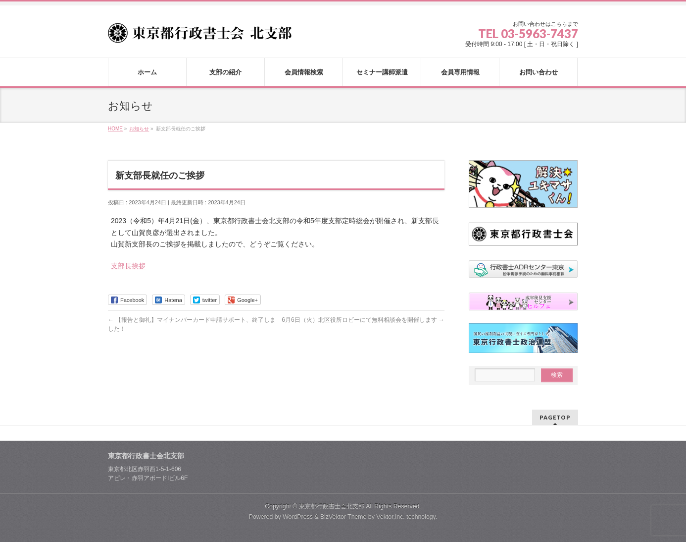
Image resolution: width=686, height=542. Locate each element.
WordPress (298, 516)
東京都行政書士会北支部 (331, 506)
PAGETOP (555, 417)
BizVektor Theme (343, 516)
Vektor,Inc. (390, 516)
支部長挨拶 (128, 266)
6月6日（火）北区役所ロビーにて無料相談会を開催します (363, 319)
